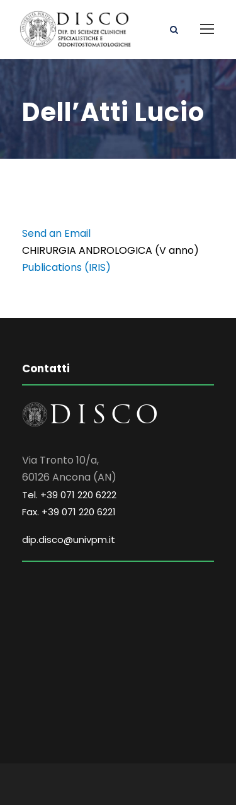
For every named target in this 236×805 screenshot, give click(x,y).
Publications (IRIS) (66, 267)
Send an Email (56, 233)
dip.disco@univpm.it (68, 539)
